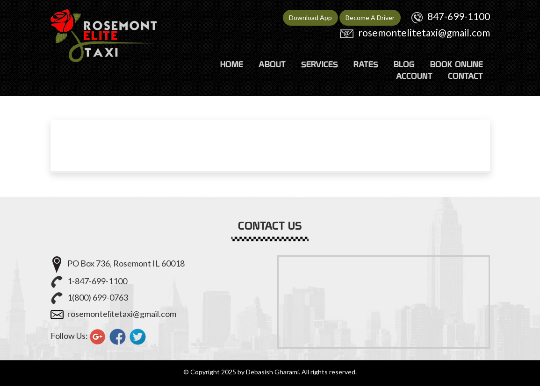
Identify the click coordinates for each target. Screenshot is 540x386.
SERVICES (319, 64)
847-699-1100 (458, 16)
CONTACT (465, 76)
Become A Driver (370, 17)
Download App (310, 17)
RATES (365, 64)
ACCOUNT (414, 76)
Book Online (456, 64)
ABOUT (272, 64)
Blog (404, 64)
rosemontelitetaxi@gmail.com (424, 32)
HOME (231, 64)
